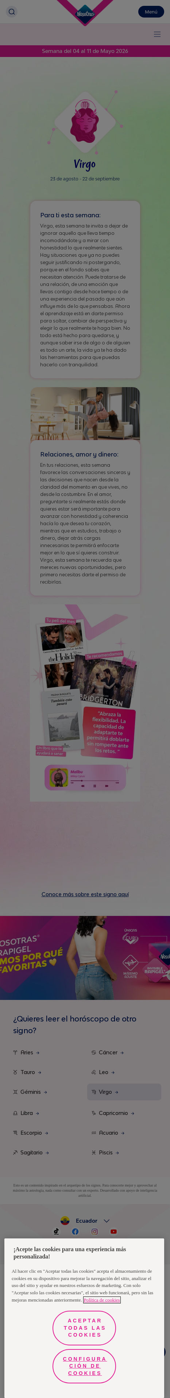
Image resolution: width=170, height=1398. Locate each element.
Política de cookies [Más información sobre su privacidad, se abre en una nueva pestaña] (102, 1300)
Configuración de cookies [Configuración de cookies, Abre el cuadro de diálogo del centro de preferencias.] (85, 1366)
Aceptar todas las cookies (85, 1328)
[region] (84, 1318)
